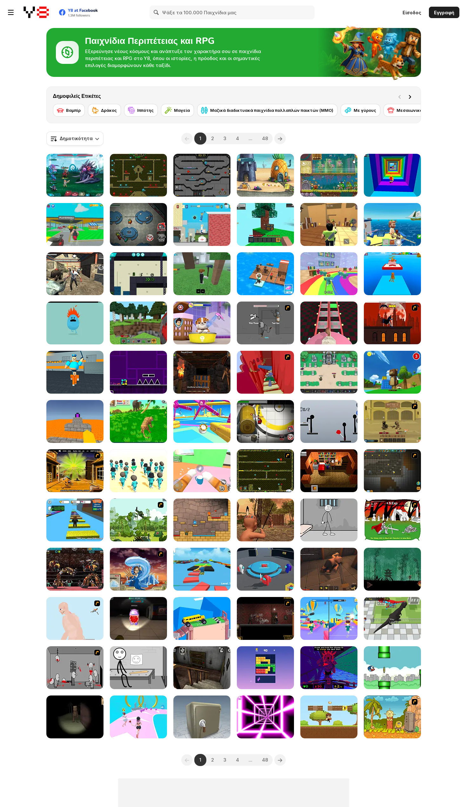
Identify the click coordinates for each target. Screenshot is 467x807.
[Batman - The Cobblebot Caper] (392, 323)
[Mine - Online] (138, 323)
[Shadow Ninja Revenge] (392, 569)
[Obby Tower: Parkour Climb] (392, 175)
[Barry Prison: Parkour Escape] (74, 372)
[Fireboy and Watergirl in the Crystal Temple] (201, 175)
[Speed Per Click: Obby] (74, 519)
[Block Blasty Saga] (265, 667)
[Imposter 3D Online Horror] (138, 618)
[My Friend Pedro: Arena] (265, 618)
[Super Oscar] (328, 716)
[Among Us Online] (138, 224)
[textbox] (75, 138)
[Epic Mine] (201, 372)
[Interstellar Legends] (74, 175)
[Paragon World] (328, 372)
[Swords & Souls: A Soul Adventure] (392, 421)
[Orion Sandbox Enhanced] (392, 470)
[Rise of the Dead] (74, 273)
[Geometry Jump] (138, 372)
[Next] (411, 96)
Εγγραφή (444, 12)
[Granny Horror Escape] (201, 667)
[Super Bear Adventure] (392, 372)
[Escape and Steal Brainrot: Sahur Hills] (74, 716)
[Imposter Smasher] (265, 569)
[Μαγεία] (177, 110)
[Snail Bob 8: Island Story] (328, 175)
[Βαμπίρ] (69, 110)
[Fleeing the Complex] (265, 323)
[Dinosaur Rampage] (392, 618)
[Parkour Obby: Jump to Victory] (201, 569)
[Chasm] (265, 372)
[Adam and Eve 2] (392, 716)
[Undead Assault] (392, 519)
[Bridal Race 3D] (138, 716)
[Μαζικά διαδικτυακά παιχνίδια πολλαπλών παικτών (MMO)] (267, 110)
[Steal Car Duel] (74, 224)
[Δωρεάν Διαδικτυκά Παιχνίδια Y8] (36, 12)
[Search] (156, 12)
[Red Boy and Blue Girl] (201, 519)
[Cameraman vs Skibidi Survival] (328, 323)
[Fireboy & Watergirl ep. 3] (265, 470)
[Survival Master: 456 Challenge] (328, 273)
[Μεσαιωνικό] (405, 110)
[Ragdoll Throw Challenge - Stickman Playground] (328, 421)
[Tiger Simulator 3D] (138, 421)
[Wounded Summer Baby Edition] (265, 519)
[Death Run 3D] (265, 716)
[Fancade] (201, 618)
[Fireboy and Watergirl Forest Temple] (138, 175)
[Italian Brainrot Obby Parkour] (392, 273)
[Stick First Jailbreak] (138, 667)
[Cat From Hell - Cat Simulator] (201, 470)
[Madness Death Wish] (74, 667)
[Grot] (328, 667)
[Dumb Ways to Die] (74, 323)
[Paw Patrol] (201, 323)
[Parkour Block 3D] (74, 421)
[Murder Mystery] (328, 224)
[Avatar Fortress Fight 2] (138, 569)
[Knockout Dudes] (201, 421)
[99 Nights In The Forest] (201, 273)
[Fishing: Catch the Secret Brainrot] (392, 224)
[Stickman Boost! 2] (138, 273)
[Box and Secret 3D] (201, 716)
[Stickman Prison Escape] (328, 519)
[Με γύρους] (360, 110)
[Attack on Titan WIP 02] (74, 618)
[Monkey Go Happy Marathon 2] (74, 470)
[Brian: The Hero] (328, 470)
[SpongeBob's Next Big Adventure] (265, 175)
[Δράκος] (104, 110)
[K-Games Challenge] (138, 470)
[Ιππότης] (141, 110)
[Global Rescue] (138, 519)
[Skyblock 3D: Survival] (265, 224)
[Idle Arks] (265, 273)
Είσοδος (412, 12)
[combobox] (74, 139)
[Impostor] (265, 421)
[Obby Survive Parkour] (328, 618)
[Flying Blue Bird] (392, 667)
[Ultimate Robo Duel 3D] (74, 569)
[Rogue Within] (328, 569)
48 (265, 138)
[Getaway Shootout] (201, 224)
